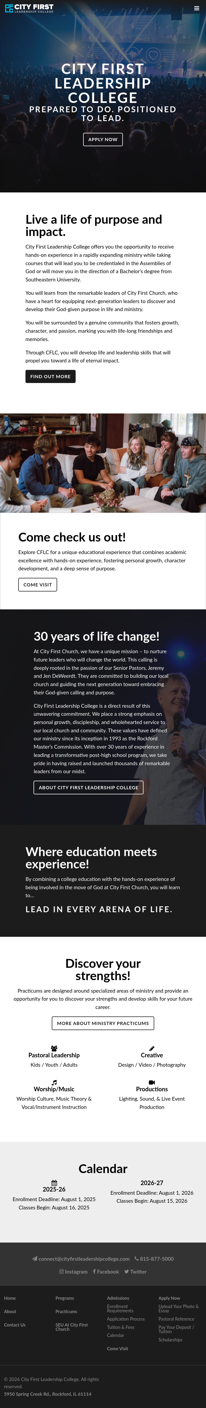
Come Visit (37, 584)
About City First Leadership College (88, 787)
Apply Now (102, 139)
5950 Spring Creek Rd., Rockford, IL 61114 (47, 1394)
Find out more (50, 376)
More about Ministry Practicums (103, 1023)
